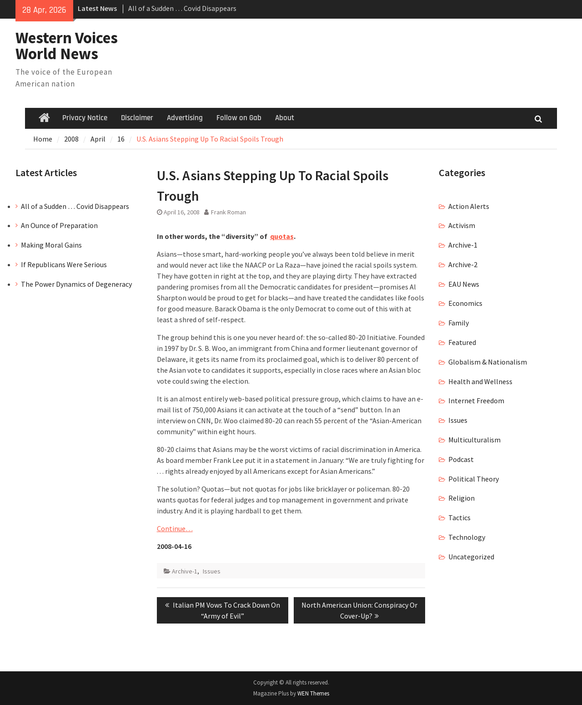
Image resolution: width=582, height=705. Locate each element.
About (284, 118)
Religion (461, 497)
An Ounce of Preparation (59, 225)
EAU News (463, 284)
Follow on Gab (238, 118)
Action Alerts (468, 206)
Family (458, 322)
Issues (212, 571)
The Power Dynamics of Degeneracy (76, 284)
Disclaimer (137, 118)
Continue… (175, 528)
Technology (466, 537)
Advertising (185, 118)
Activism (461, 225)
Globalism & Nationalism (487, 361)
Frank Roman (228, 212)
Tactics (459, 517)
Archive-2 (462, 264)
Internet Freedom (476, 400)
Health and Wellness (480, 381)
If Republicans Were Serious (64, 264)
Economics (465, 303)
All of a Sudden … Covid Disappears (182, 8)
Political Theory (473, 478)
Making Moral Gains (51, 244)
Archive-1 (184, 571)
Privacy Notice (84, 118)
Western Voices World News (66, 46)
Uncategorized (471, 556)
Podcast (461, 459)
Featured (462, 342)
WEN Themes (313, 693)
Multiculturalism (474, 439)
